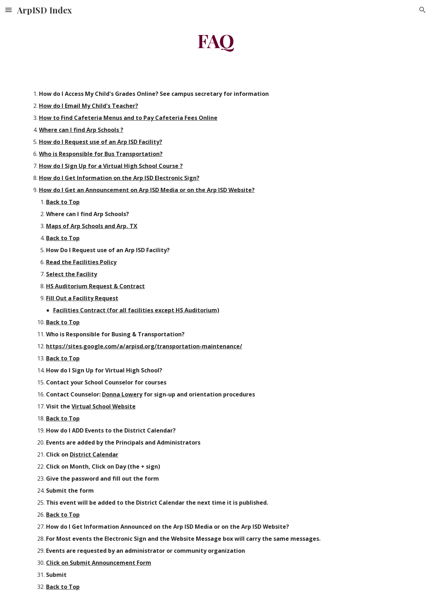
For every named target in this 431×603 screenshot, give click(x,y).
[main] (215, 40)
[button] (8, 9)
